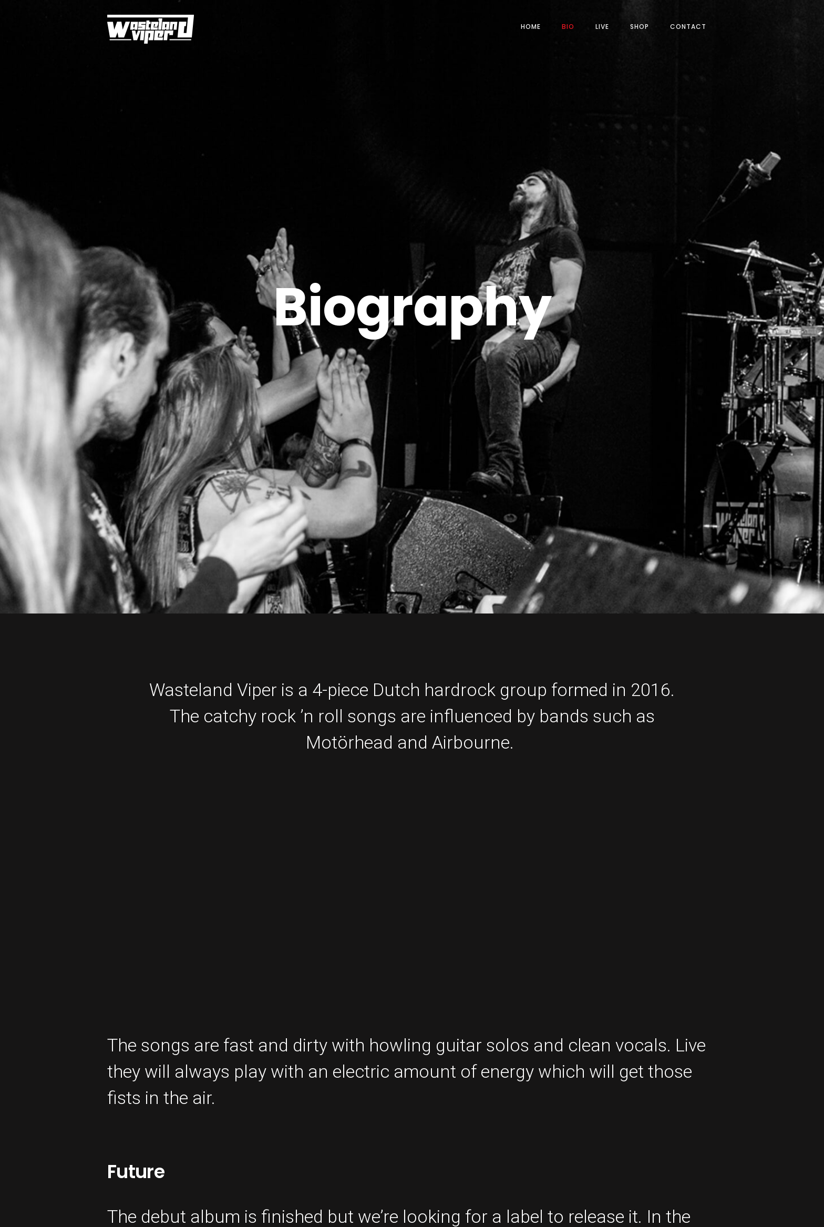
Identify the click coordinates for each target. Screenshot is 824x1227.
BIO (568, 26)
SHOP (639, 26)
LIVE (602, 26)
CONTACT (688, 26)
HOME (531, 26)
